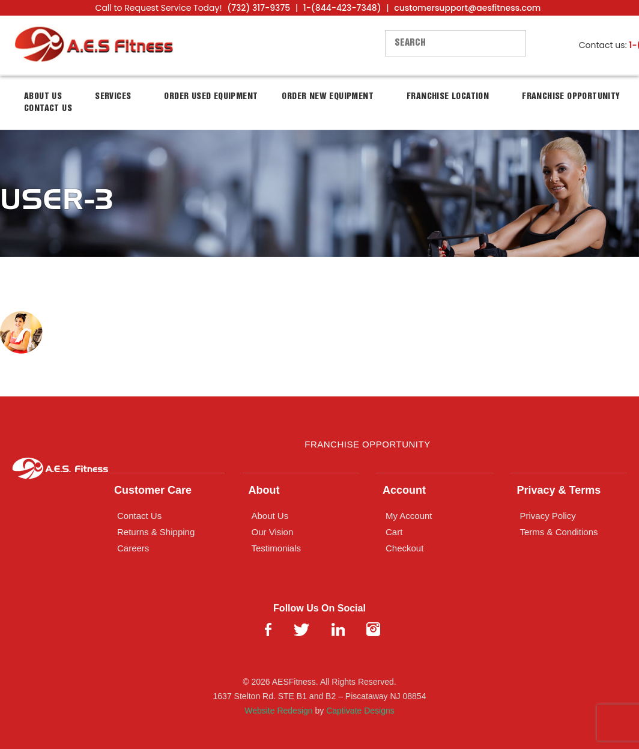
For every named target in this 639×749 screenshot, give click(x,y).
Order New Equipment (328, 96)
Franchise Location (448, 96)
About (264, 490)
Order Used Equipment (211, 96)
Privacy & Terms (559, 490)
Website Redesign (278, 710)
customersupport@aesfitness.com (467, 8)
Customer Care (153, 490)
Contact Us (48, 109)
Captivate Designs (360, 710)
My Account (409, 516)
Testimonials (276, 548)
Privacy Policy (548, 516)
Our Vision (273, 532)
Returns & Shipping (156, 532)
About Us (270, 516)
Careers (133, 548)
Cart (394, 532)
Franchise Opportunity (571, 96)
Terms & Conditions (559, 532)
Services (113, 96)
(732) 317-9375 (258, 8)
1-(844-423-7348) (342, 8)
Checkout (404, 548)
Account (404, 490)
